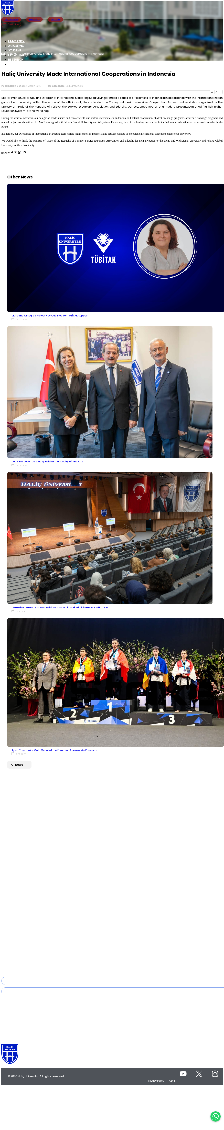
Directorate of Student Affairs (25, 934)
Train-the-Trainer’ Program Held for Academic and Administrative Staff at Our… (61, 607)
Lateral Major (16, 953)
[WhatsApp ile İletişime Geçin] (215, 1116)
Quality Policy (16, 914)
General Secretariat (20, 806)
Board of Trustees (18, 796)
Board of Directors (19, 801)
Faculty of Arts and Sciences (25, 866)
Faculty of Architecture (21, 895)
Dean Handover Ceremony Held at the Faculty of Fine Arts (47, 461)
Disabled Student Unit (21, 967)
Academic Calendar (20, 943)
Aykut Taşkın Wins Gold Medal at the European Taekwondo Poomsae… (55, 750)
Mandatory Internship (21, 972)
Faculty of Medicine (19, 876)
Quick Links (11, 24)
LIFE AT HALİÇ (18, 55)
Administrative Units (20, 810)
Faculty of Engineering (21, 890)
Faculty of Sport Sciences (23, 885)
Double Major (16, 948)
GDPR (172, 1080)
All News (17, 765)
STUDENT (15, 50)
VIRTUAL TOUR (11, 19)
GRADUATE (34, 19)
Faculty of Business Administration (28, 880)
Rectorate (14, 791)
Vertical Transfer (17, 958)
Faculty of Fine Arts (19, 871)
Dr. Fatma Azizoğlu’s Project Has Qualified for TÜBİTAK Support (50, 315)
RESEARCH (15, 59)
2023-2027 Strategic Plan (23, 919)
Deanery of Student (19, 939)
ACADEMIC (16, 46)
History (12, 787)
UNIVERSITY (16, 41)
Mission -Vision (17, 909)
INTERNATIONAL (19, 64)
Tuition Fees (15, 962)
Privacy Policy (156, 1080)
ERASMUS (55, 19)
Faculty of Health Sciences (24, 861)
